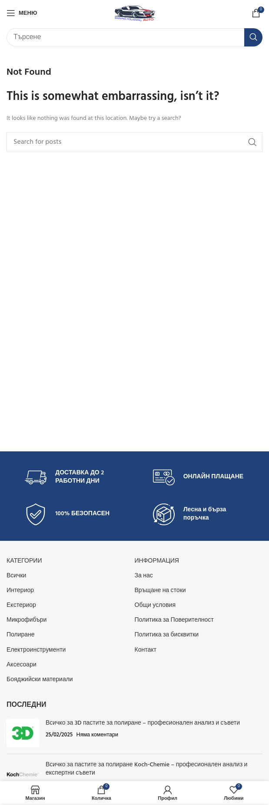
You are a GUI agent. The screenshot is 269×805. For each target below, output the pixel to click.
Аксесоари (22, 665)
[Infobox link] (70, 477)
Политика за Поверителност (174, 620)
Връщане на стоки (160, 591)
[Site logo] (134, 13)
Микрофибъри (26, 620)
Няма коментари (97, 735)
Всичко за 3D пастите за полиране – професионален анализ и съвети (143, 723)
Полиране (21, 635)
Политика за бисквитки (167, 635)
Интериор (20, 591)
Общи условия (155, 605)
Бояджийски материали (40, 680)
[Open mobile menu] (21, 13)
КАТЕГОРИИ (24, 561)
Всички (16, 576)
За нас (144, 576)
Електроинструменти (36, 650)
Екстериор (21, 605)
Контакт (145, 650)
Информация (157, 561)
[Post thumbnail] (23, 733)
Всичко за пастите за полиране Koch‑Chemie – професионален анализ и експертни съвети (146, 769)
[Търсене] (134, 37)
